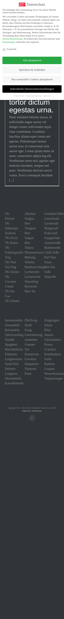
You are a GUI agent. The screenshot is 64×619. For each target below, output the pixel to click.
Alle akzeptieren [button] (32, 60)
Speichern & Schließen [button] (32, 69)
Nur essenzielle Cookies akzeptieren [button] (32, 79)
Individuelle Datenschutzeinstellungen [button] (32, 88)
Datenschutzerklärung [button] (33, 96)
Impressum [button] (46, 96)
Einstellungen (8, 42)
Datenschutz (37, 411)
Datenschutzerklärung (12, 39)
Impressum (26, 411)
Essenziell (9, 49)
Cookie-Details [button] (19, 96)
